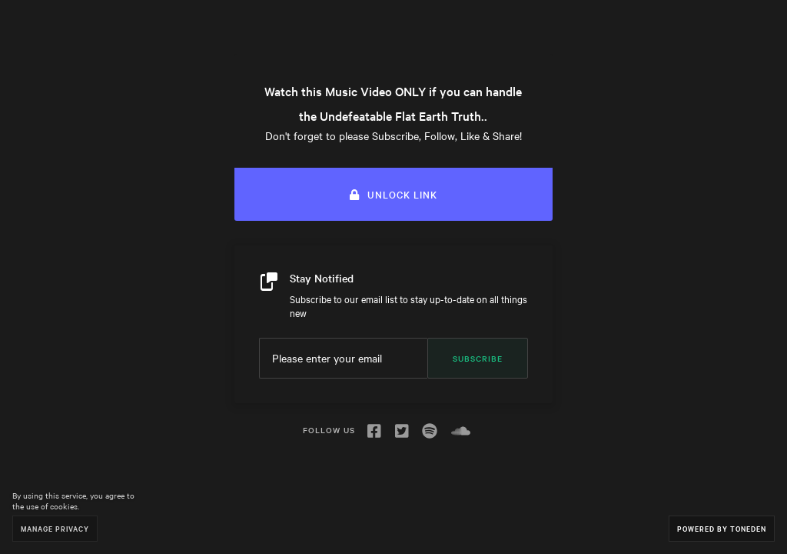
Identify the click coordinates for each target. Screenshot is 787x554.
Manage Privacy (55, 528)
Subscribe (478, 358)
